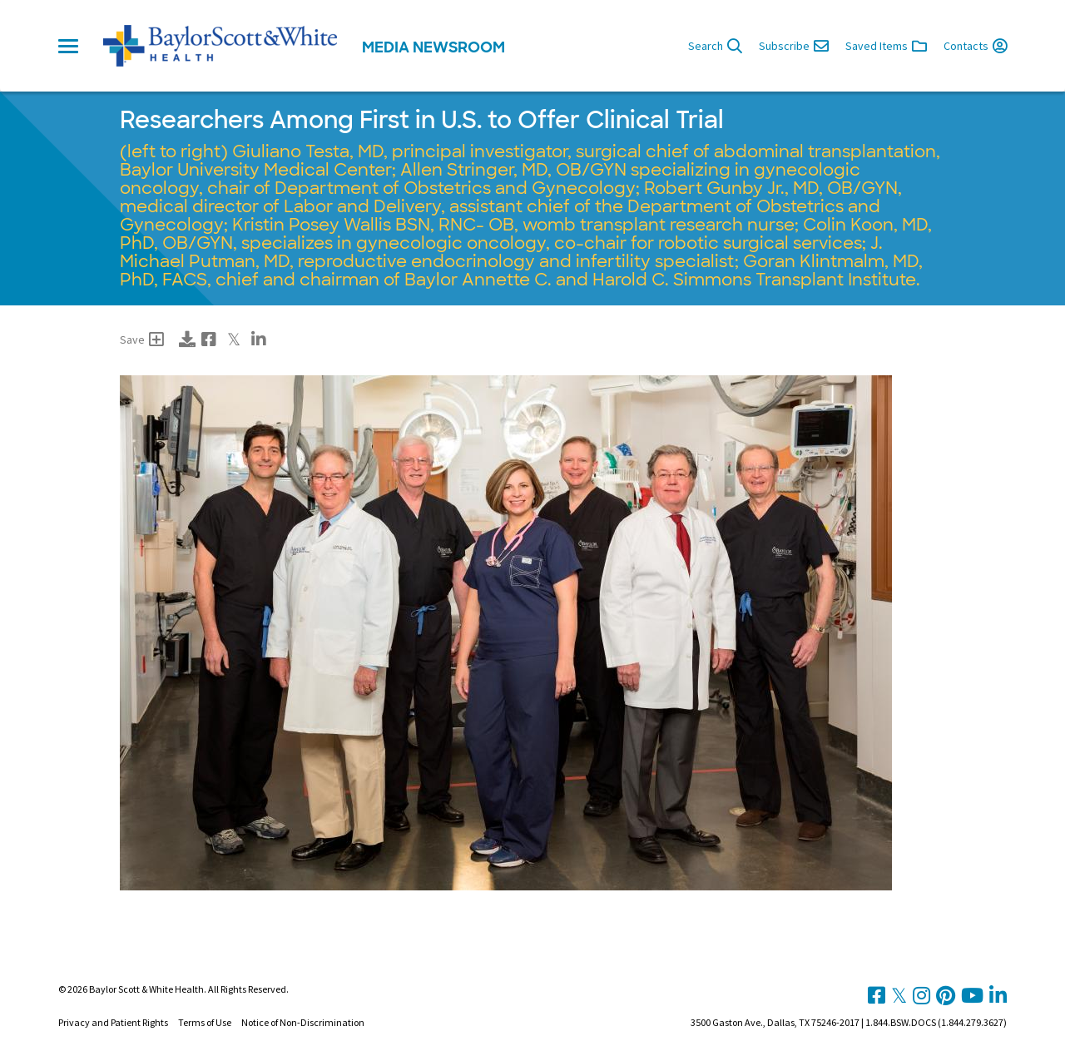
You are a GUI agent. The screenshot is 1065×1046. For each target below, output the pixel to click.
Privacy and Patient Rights (113, 1022)
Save (142, 339)
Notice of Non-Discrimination (302, 1022)
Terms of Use (204, 1022)
